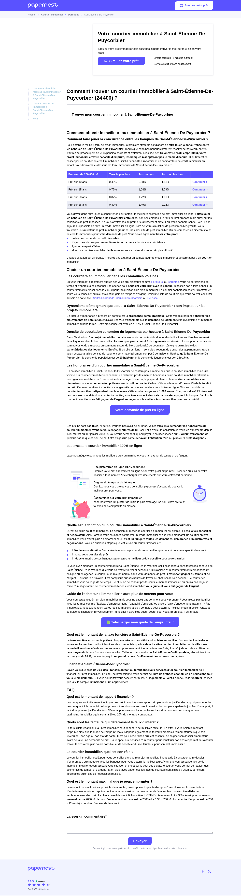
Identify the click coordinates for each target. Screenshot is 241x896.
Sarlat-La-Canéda (103, 298)
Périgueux (157, 281)
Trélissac (152, 298)
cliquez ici (182, 848)
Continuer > (199, 182)
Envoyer (140, 841)
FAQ (35, 118)
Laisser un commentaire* (140, 824)
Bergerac (173, 281)
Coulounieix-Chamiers (129, 298)
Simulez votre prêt (194, 6)
